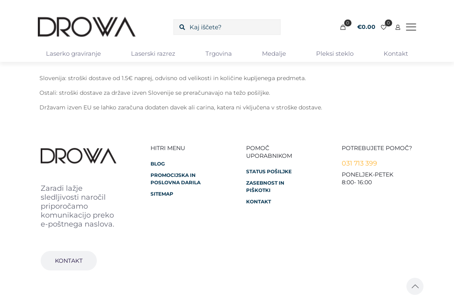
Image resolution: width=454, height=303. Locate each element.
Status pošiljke (269, 171)
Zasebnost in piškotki (265, 186)
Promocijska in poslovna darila (176, 178)
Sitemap (162, 194)
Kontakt (258, 201)
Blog (158, 164)
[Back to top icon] (414, 286)
